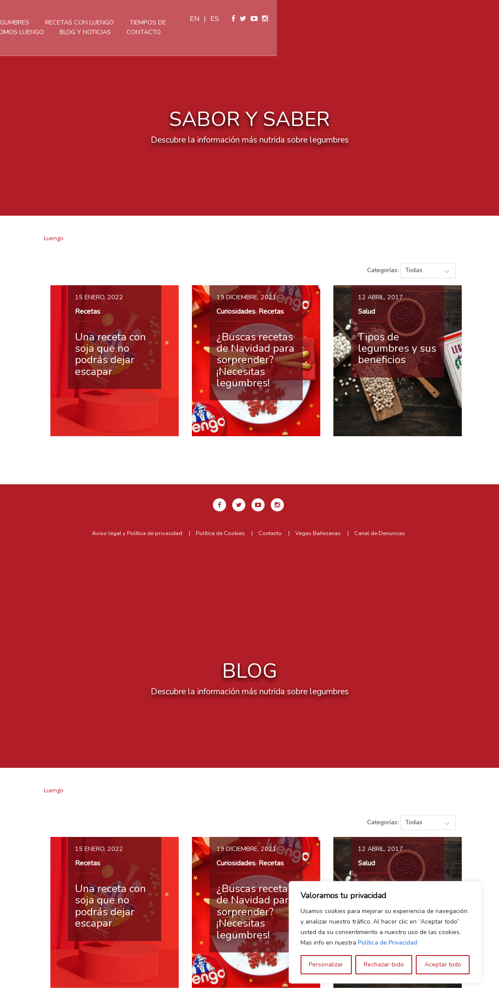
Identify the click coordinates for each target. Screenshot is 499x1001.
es (436, 19)
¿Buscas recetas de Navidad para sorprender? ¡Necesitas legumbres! (255, 360)
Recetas (87, 311)
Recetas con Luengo (230, 22)
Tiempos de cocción (314, 22)
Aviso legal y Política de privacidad (137, 533)
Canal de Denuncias (379, 533)
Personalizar (326, 964)
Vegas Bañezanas (318, 533)
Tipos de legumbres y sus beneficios (397, 348)
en (416, 19)
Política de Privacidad (387, 942)
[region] (385, 932)
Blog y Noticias (236, 32)
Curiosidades (235, 311)
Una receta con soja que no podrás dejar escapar (110, 354)
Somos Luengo (170, 32)
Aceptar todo (443, 964)
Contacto (295, 32)
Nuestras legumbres (145, 22)
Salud (366, 311)
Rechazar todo (384, 964)
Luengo (54, 238)
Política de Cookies (220, 533)
